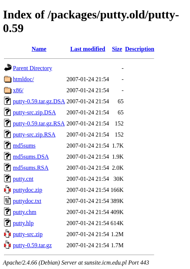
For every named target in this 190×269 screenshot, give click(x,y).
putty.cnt (23, 179)
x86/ (18, 90)
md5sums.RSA (30, 168)
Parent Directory (32, 68)
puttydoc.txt (27, 201)
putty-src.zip (27, 234)
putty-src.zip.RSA (34, 134)
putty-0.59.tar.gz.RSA (39, 123)
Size (117, 49)
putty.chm (24, 212)
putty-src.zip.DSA (34, 112)
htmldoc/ (23, 79)
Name (39, 49)
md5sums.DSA (31, 157)
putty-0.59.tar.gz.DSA (39, 101)
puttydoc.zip (27, 190)
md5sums (24, 145)
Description (139, 49)
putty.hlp (23, 223)
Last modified (88, 49)
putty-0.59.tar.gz (32, 245)
